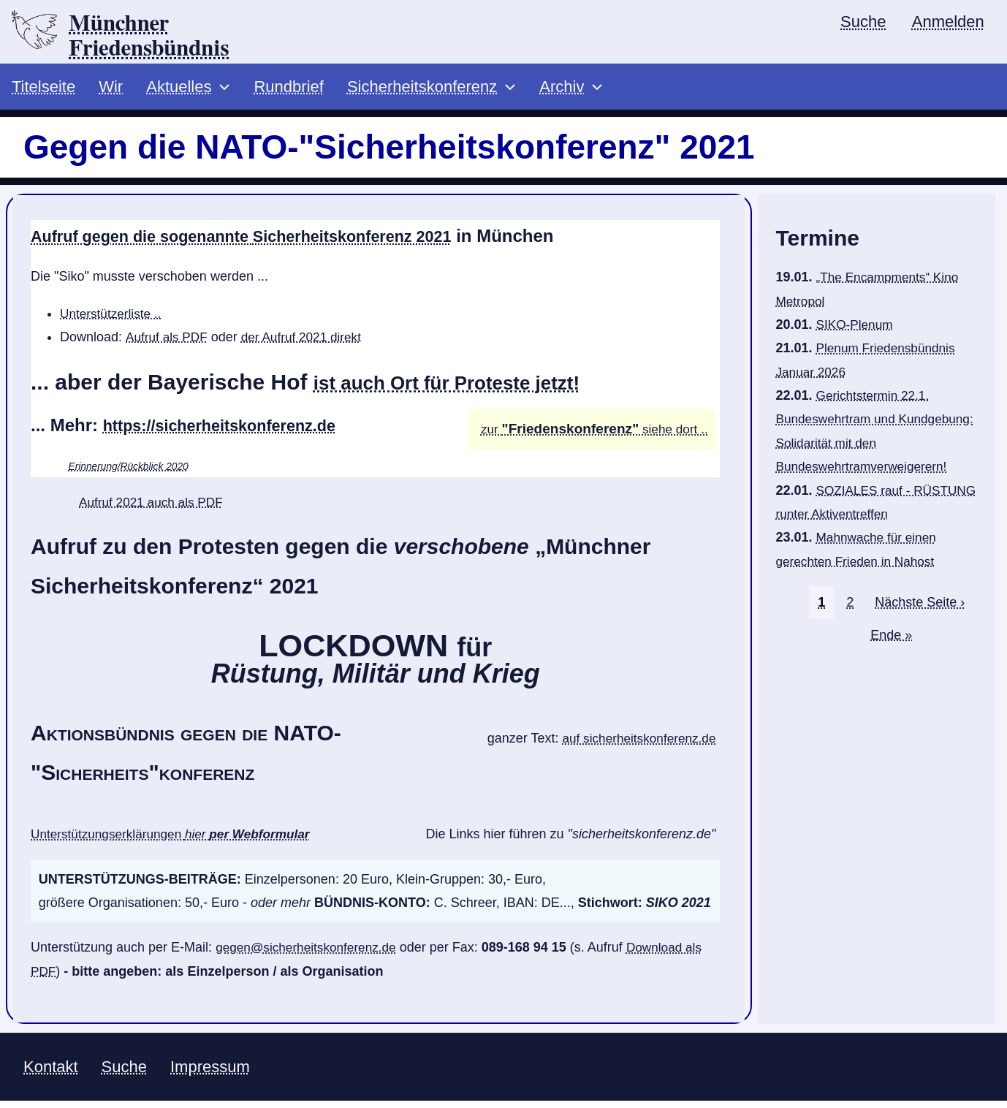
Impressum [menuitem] (210, 1072)
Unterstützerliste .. (113, 318)
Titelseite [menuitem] (43, 92)
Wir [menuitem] (111, 92)
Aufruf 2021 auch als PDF (154, 507)
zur (492, 435)
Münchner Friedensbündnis (160, 37)
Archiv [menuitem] (561, 92)
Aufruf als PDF (167, 342)
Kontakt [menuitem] (50, 1072)
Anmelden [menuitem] (947, 23)
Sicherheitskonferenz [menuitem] (422, 92)
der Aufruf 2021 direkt (307, 342)
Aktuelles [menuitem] (178, 92)
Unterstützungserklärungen (177, 839)
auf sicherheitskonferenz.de (635, 744)
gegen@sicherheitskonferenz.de (310, 952)
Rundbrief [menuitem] (288, 92)
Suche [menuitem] (861, 23)
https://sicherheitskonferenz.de (232, 430)
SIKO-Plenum (856, 329)
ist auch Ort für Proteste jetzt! (468, 387)
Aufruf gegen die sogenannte (265, 241)
